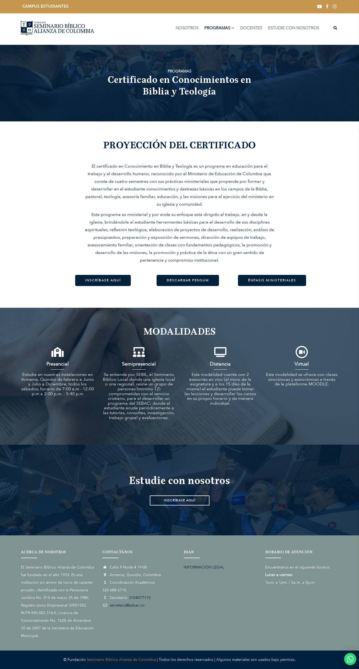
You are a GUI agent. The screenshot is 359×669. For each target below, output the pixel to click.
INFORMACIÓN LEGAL (204, 567)
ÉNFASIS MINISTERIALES (272, 280)
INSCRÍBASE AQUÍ (103, 280)
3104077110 (140, 597)
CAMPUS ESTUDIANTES (45, 6)
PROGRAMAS (218, 29)
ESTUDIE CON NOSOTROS (293, 29)
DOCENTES (250, 29)
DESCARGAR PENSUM (188, 280)
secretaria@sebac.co (127, 605)
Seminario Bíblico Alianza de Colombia (121, 659)
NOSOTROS (184, 29)
